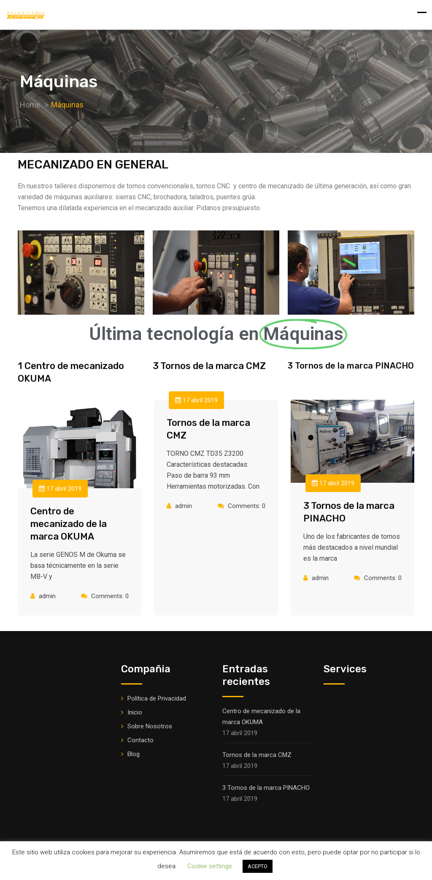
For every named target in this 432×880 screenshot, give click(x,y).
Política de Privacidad (156, 698)
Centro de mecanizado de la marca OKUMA (68, 524)
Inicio (134, 712)
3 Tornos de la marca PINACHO (266, 788)
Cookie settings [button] (209, 866)
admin (47, 596)
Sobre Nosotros (149, 726)
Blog (133, 754)
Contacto (140, 740)
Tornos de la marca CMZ (257, 755)
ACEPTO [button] (257, 866)
